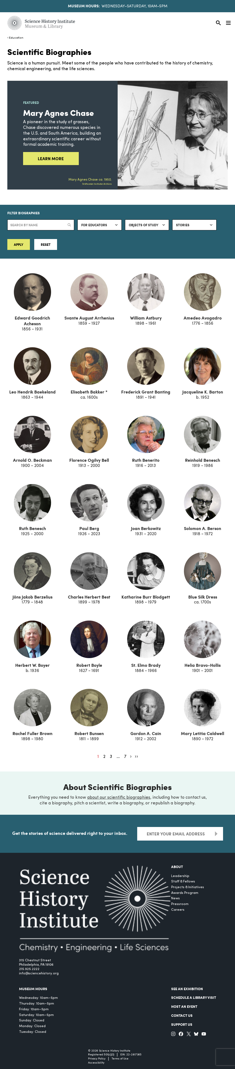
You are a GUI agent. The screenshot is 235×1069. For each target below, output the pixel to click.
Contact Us (182, 1015)
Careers (177, 910)
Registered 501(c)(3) (101, 1054)
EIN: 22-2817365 (131, 1054)
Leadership (180, 876)
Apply (18, 244)
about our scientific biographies (118, 797)
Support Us (181, 1024)
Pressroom (180, 904)
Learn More (51, 159)
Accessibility (96, 1062)
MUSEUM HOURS (33, 988)
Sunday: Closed (31, 1020)
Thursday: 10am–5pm (36, 1003)
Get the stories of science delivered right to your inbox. (69, 833)
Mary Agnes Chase (58, 112)
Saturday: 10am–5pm (36, 1015)
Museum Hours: (84, 5)
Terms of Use (120, 1058)
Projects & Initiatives (187, 887)
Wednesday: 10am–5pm (38, 998)
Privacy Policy (96, 1058)
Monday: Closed (32, 1026)
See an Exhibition (187, 988)
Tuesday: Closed (32, 1032)
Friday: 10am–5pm (34, 1009)
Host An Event (184, 1006)
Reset (46, 244)
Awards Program (184, 893)
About (177, 866)
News (175, 898)
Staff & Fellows (183, 881)
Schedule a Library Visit (193, 997)
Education (16, 37)
